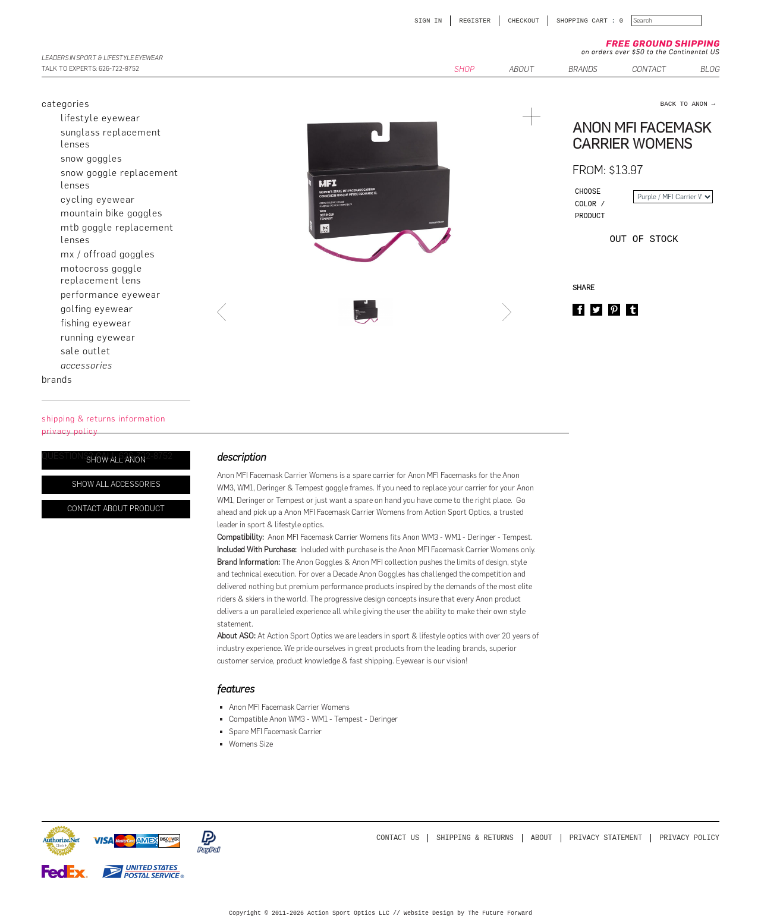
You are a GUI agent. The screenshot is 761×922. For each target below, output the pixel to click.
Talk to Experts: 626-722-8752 (90, 69)
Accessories (86, 365)
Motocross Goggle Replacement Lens (101, 275)
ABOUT (521, 69)
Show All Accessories (116, 484)
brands (57, 379)
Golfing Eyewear (97, 308)
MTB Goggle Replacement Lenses (117, 234)
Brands (583, 69)
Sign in (428, 20)
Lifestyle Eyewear (100, 118)
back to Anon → (688, 103)
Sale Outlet (86, 351)
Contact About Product (116, 508)
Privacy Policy (689, 838)
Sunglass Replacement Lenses (111, 138)
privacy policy (70, 431)
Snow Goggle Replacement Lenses (119, 179)
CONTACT (649, 69)
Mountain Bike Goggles (111, 213)
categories (65, 103)
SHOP (464, 69)
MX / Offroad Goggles (108, 254)
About (541, 838)
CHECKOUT (523, 20)
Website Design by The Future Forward (468, 914)
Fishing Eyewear (96, 323)
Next (508, 312)
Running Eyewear (98, 337)
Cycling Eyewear (98, 199)
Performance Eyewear (111, 294)
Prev (223, 312)
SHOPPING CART (582, 20)
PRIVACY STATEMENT (606, 838)
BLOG (709, 69)
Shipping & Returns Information (103, 419)
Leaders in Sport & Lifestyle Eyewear (102, 58)
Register (474, 20)
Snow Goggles (91, 158)
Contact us (397, 838)
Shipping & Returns (475, 838)
